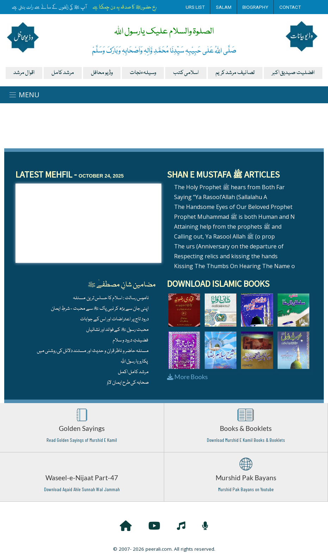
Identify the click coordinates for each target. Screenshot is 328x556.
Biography (255, 7)
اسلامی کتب (186, 73)
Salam (223, 7)
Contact (290, 7)
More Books (187, 377)
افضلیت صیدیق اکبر (293, 73)
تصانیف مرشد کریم (235, 73)
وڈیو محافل (102, 73)
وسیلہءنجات (143, 73)
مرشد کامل (62, 73)
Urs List (195, 7)
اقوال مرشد (24, 73)
